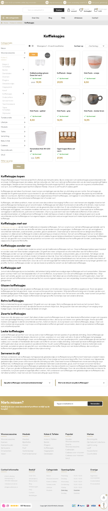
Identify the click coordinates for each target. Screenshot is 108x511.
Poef (24, 448)
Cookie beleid (95, 481)
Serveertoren (7, 101)
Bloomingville (92, 439)
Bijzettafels (26, 442)
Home (6, 23)
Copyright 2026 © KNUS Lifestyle (51, 506)
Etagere (47, 445)
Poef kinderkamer (29, 454)
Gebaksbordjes (8, 83)
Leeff (89, 448)
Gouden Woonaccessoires (72, 440)
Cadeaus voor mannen (74, 455)
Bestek (5, 70)
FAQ (63, 18)
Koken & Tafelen (50, 439)
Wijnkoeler (6, 113)
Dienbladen (6, 73)
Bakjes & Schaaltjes (6, 65)
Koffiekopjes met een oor (9, 227)
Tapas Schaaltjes (6, 108)
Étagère (5, 80)
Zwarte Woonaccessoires (72, 445)
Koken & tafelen (16, 23)
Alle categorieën (12, 18)
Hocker (25, 445)
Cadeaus (4, 145)
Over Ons (35, 18)
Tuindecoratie (6, 117)
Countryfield (92, 454)
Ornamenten (6, 451)
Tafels (3, 131)
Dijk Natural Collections (96, 442)
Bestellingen (33, 495)
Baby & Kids (5, 141)
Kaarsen (4, 442)
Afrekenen (78, 18)
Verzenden (95, 403)
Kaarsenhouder (7, 445)
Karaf (4, 90)
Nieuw (3, 48)
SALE (3, 155)
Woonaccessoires (7, 53)
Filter (19, 166)
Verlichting (5, 136)
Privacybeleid (95, 484)
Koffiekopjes (7, 94)
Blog (50, 18)
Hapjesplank (7, 87)
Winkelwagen (33, 487)
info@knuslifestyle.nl (11, 487)
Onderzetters (7, 97)
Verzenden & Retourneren (33, 480)
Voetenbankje (27, 451)
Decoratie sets (6, 150)
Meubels (4, 127)
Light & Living (92, 445)
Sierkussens (5, 448)
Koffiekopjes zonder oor (9, 249)
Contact (95, 18)
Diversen (5, 77)
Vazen (3, 454)
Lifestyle (4, 122)
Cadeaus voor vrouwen (74, 452)
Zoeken (59, 10)
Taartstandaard (8, 104)
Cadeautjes (69, 449)
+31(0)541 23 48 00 (11, 484)
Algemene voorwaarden (95, 477)
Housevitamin (92, 451)
